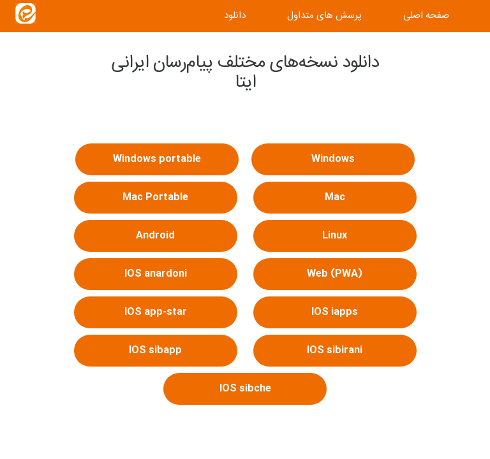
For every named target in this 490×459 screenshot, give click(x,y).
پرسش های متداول (324, 16)
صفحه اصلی (426, 16)
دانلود (235, 16)
